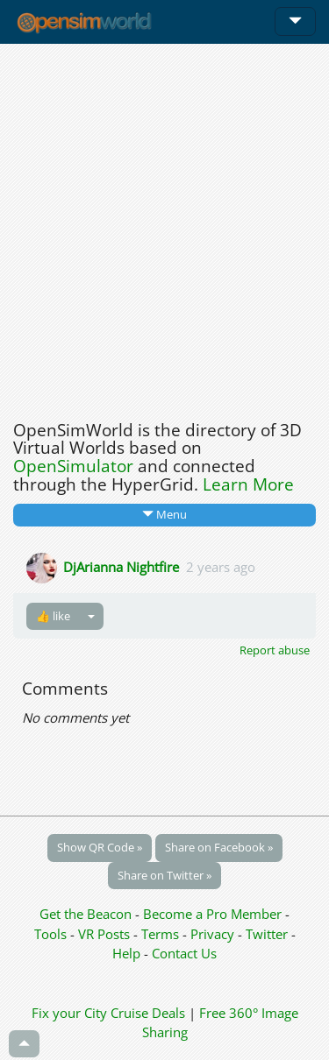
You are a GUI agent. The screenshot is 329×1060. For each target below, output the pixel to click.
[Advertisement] (164, 227)
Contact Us (184, 953)
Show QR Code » (99, 847)
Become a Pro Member (214, 913)
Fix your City (69, 1012)
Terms (161, 934)
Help (126, 953)
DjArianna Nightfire (121, 566)
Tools (52, 934)
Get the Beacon (85, 913)
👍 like (53, 616)
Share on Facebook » (219, 847)
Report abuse (275, 650)
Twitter (267, 934)
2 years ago (220, 566)
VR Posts (105, 934)
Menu (164, 514)
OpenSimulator (73, 466)
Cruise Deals (148, 1012)
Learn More (248, 484)
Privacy (212, 934)
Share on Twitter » (164, 875)
